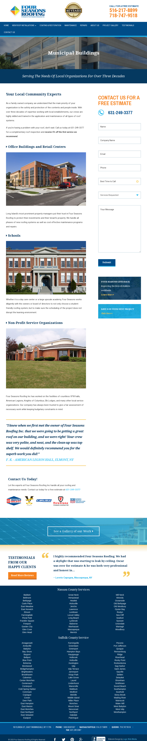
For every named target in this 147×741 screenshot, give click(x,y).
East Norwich (27, 609)
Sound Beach (120, 686)
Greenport (73, 649)
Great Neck (73, 595)
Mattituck (73, 689)
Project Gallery (110, 25)
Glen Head (27, 632)
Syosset (119, 621)
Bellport (27, 657)
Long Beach (73, 618)
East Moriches (27, 709)
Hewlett (73, 600)
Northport (73, 712)
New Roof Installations (24, 25)
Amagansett (27, 643)
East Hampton (27, 703)
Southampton (120, 689)
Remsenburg (120, 651)
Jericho (73, 606)
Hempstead (73, 598)
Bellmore (27, 598)
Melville (73, 695)
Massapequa (73, 629)
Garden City (27, 626)
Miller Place (73, 700)
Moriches (73, 703)
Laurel (73, 680)
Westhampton (120, 712)
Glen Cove (27, 629)
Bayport (27, 654)
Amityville (27, 646)
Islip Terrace (73, 669)
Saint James (119, 669)
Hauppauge (73, 654)
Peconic (119, 643)
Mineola (119, 598)
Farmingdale (27, 615)
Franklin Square (27, 621)
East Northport (27, 712)
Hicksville (73, 603)
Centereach (27, 683)
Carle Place (27, 603)
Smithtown (120, 683)
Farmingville (73, 643)
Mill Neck (120, 595)
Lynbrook (73, 621)
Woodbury (120, 629)
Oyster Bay (120, 609)
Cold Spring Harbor (27, 689)
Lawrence (73, 609)
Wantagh (120, 626)
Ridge (120, 654)
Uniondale (119, 624)
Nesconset (73, 709)
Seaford (119, 618)
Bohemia (27, 663)
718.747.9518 (125, 727)
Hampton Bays (73, 651)
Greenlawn (73, 646)
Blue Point (27, 660)
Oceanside (120, 600)
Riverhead (119, 657)
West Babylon (120, 706)
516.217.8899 (101, 727)
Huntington (73, 663)
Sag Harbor (120, 666)
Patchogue (73, 718)
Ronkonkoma (120, 663)
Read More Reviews (22, 575)
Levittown (73, 612)
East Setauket (27, 715)
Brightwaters (27, 672)
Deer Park (27, 700)
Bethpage (27, 600)
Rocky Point (120, 660)
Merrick (73, 632)
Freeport (27, 624)
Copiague (27, 695)
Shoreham (120, 680)
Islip (73, 666)
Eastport (27, 718)
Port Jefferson (120, 646)
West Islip (120, 709)
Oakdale (73, 715)
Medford (73, 692)
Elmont (27, 612)
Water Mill (119, 703)
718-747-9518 (123, 16)
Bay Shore (27, 651)
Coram (27, 698)
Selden (120, 674)
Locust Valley (73, 615)
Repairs (83, 25)
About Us (95, 25)
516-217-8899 (123, 10)
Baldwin (27, 595)
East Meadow (27, 606)
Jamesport (73, 672)
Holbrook (73, 657)
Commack (27, 692)
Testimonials (128, 25)
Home (6, 25)
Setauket (120, 677)
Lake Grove (73, 677)
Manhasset (73, 626)
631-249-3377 (120, 112)
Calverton (27, 677)
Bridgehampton (27, 669)
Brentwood (27, 666)
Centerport (27, 686)
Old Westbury (120, 606)
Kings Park (73, 674)
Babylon (27, 649)
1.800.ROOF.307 (69, 727)
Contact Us (9, 32)
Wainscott (120, 700)
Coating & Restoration (50, 25)
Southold (120, 692)
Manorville (73, 686)
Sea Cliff (120, 615)
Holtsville (73, 660)
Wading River (120, 698)
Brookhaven (27, 674)
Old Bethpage (120, 603)
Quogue (119, 649)
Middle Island (74, 698)
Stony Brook (119, 695)
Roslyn (120, 612)
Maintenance (71, 25)
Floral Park (27, 618)
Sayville (119, 672)
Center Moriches (27, 680)
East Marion (27, 706)
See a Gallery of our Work (73, 531)
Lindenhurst (73, 683)
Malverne (73, 624)
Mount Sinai (73, 706)
